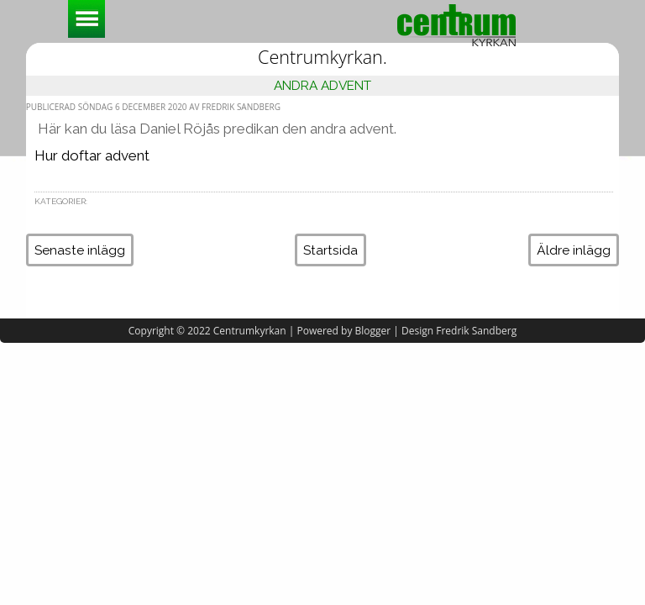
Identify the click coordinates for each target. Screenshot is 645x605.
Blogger (373, 331)
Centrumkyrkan (249, 331)
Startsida (330, 250)
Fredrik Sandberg (476, 331)
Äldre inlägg (574, 250)
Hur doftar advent (91, 155)
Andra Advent (322, 85)
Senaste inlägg (79, 250)
